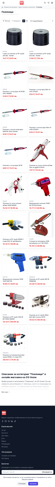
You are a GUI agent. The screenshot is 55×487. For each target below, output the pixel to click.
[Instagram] (6, 421)
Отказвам (22, 483)
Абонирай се (47, 472)
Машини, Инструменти (10, 7)
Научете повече (27, 479)
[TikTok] (15, 421)
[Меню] (3, 3)
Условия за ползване (9, 455)
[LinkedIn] (12, 421)
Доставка (5, 435)
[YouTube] (9, 421)
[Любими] (48, 2)
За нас (4, 430)
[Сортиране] (41, 21)
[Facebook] (3, 421)
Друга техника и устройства (27, 7)
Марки (4, 441)
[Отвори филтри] (6, 21)
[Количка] (52, 2)
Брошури (5, 446)
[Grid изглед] (23, 21)
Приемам (33, 483)
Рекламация (6, 444)
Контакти (5, 433)
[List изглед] (26, 21)
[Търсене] (45, 2)
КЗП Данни (5, 458)
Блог (3, 438)
